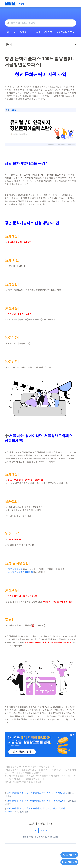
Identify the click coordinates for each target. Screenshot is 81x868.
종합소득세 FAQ (44, 31)
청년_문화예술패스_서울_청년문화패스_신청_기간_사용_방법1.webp (37, 793)
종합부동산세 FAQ (65, 31)
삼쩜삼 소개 (26, 31)
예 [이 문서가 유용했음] (35, 830)
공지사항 (11, 31)
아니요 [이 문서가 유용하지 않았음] (44, 830)
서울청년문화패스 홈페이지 (20, 572)
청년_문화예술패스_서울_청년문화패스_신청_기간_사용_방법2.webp (37, 801)
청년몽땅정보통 (15, 569)
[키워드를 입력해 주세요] (40, 23)
